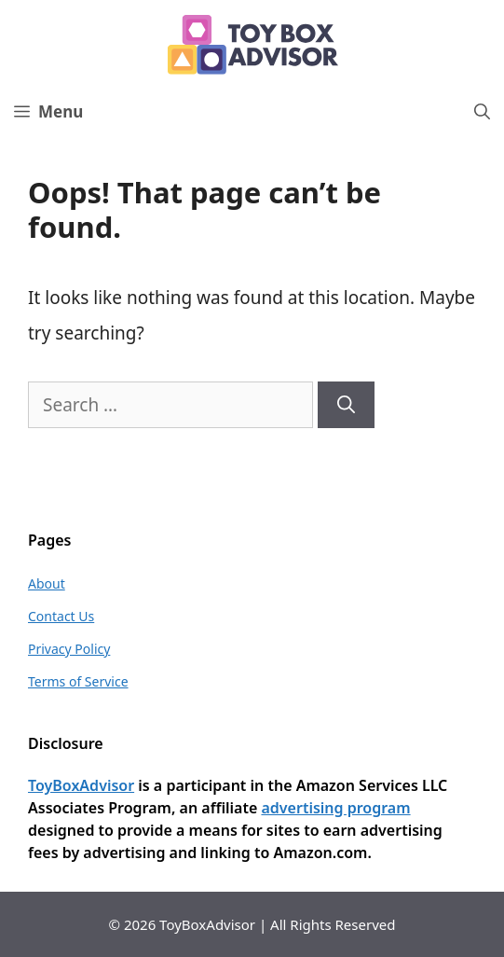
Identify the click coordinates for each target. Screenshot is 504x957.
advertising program (335, 808)
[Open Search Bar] (482, 112)
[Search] (346, 405)
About (46, 583)
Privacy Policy (69, 649)
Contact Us (61, 616)
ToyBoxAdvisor (81, 785)
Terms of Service (78, 681)
